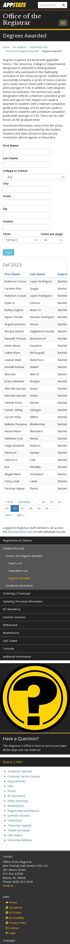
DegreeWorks (16, 781)
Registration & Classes (17, 540)
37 (22, 508)
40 (47, 508)
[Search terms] (49, 5)
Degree (63, 274)
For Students (19, 47)
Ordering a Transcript (17, 593)
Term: (7, 234)
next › (9, 515)
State (7, 196)
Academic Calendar (20, 771)
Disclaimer (14, 907)
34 (59, 502)
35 (6, 508)
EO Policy (13, 912)
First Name (10, 145)
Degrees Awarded (19, 578)
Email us (8, 885)
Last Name (10, 158)
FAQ (10, 786)
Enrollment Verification (19, 585)
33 (51, 502)
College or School (15, 171)
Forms (11, 791)
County (8, 221)
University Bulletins (19, 840)
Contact (12, 928)
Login (11, 933)
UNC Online (10, 641)
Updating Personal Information (22, 601)
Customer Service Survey (23, 776)
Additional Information (17, 656)
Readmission (11, 633)
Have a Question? (21, 738)
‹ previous (24, 502)
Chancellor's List (18, 570)
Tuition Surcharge (18, 830)
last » (20, 515)
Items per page (52, 234)
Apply (8, 252)
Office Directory (17, 801)
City (6, 183)
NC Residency (12, 609)
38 (30, 508)
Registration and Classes (23, 810)
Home (6, 47)
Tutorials (8, 648)
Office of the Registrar (22, 19)
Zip (5, 208)
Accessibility (15, 917)
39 (39, 508)
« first (9, 502)
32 (43, 502)
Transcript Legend (19, 825)
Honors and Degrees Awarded (22, 51)
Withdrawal (10, 625)
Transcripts (14, 820)
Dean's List (15, 563)
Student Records (38, 47)
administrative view (20, 531)
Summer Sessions (14, 617)
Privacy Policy (16, 922)
